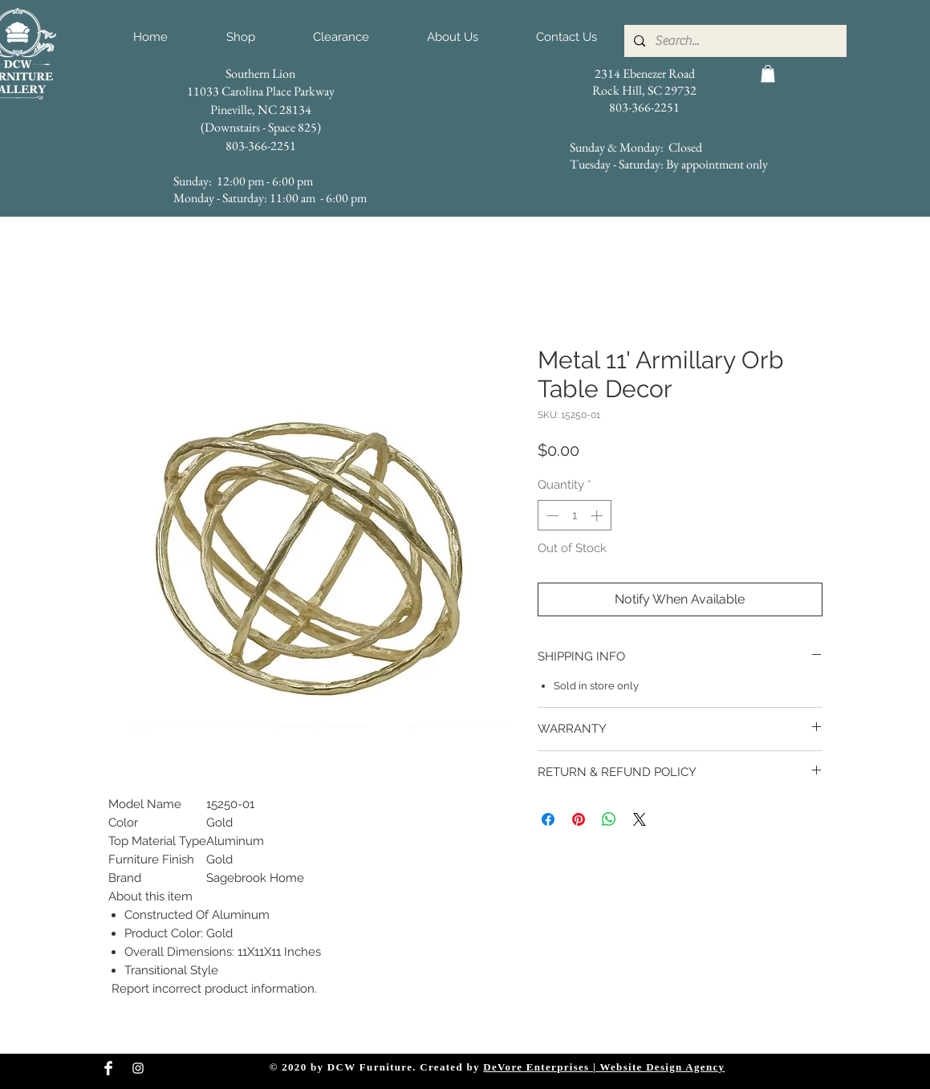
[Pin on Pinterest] (578, 819)
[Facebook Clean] (108, 1068)
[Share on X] (639, 819)
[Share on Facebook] (548, 819)
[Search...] (734, 41)
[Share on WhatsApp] (609, 819)
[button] (768, 74)
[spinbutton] (574, 515)
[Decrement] (551, 515)
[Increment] (598, 515)
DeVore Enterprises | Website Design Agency (604, 1067)
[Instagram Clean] (138, 1068)
